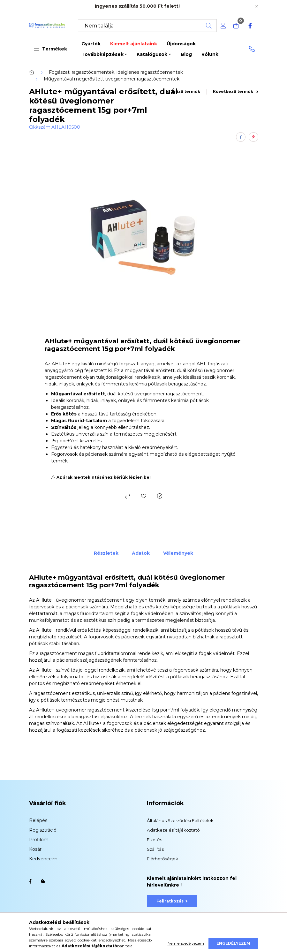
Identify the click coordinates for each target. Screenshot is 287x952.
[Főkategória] (31, 72)
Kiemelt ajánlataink (133, 44)
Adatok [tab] (141, 553)
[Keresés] (147, 25)
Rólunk (209, 54)
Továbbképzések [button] (102, 54)
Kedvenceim (43, 859)
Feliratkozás (172, 901)
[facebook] (240, 137)
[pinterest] (253, 137)
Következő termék (235, 91)
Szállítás (155, 849)
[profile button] (223, 25)
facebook (30, 881)
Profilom (39, 839)
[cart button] (236, 25)
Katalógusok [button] (152, 54)
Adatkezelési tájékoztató (173, 830)
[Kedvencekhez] (143, 496)
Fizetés (154, 839)
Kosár (35, 849)
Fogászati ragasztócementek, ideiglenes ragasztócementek (116, 72)
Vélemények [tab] (178, 553)
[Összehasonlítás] (127, 496)
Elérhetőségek (162, 858)
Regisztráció (43, 830)
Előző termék (183, 91)
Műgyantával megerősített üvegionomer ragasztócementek (111, 79)
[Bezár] (256, 6)
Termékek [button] (50, 49)
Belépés (38, 820)
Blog (186, 54)
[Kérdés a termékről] (159, 496)
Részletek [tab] (106, 553)
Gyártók (91, 44)
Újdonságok (181, 44)
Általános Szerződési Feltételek (180, 820)
